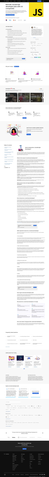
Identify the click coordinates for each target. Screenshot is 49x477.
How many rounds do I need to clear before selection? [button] (37, 345)
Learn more (28, 136)
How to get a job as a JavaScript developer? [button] (11, 338)
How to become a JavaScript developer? (8, 158)
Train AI (11, 1)
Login (43, 1)
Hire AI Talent (18, 1)
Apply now (24, 119)
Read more (9, 368)
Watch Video (16, 66)
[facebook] (34, 57)
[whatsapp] (38, 57)
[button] (37, 31)
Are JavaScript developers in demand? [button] (25, 338)
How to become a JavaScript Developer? (8, 149)
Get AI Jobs (22, 1)
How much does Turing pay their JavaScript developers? (8, 169)
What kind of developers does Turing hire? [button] (12, 345)
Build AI (14, 1)
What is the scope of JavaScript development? (8, 152)
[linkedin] (36, 57)
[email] (40, 57)
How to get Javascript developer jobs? (8, 163)
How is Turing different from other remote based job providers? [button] (25, 345)
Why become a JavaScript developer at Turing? (7, 166)
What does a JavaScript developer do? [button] (37, 338)
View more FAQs (8, 348)
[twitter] (37, 57)
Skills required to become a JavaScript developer (7, 161)
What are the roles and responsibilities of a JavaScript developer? (8, 155)
